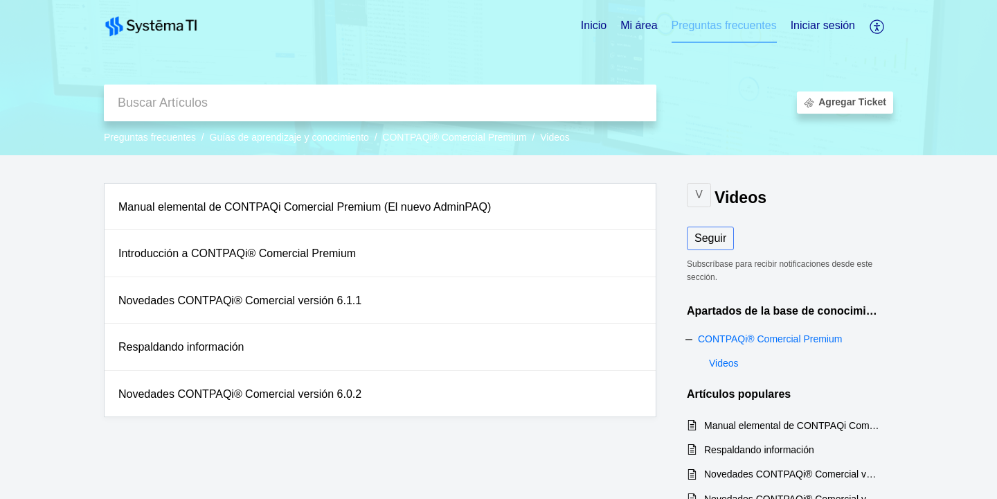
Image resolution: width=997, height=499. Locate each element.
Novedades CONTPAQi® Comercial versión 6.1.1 (239, 300)
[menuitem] (823, 26)
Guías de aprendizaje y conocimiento (289, 137)
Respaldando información (181, 347)
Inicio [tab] (594, 25)
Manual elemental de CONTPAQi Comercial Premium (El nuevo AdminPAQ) (304, 207)
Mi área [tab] (638, 25)
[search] (380, 103)
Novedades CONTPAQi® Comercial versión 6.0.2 (239, 394)
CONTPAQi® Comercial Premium (454, 137)
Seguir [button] (710, 238)
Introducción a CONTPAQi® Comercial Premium (237, 253)
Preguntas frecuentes (150, 137)
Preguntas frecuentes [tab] (724, 25)
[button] (877, 26)
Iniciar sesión (823, 25)
